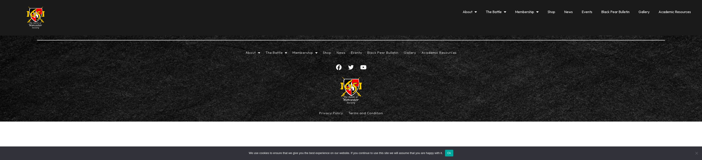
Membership (527, 12)
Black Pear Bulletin (615, 12)
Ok (449, 153)
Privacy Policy (331, 113)
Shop (551, 12)
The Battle (496, 12)
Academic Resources (674, 12)
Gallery (644, 12)
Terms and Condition (365, 113)
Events (587, 12)
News (568, 12)
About (470, 12)
